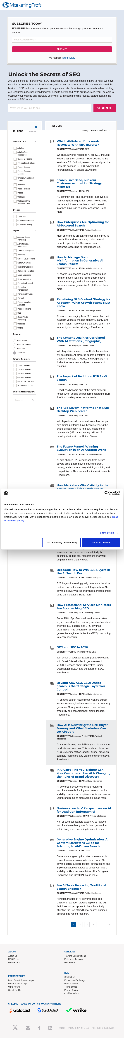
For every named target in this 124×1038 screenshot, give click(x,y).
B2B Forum (69, 962)
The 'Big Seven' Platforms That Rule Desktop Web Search (83, 409)
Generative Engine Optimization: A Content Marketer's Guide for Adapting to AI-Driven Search (82, 843)
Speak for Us (14, 990)
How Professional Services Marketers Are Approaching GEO (84, 606)
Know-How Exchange (74, 980)
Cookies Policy (71, 993)
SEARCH (104, 108)
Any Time (21, 353)
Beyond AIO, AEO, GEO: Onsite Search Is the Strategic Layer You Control (81, 686)
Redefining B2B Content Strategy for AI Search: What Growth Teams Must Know (83, 303)
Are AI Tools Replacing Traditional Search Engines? (81, 887)
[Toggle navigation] (117, 5)
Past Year (21, 349)
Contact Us (69, 977)
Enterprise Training (73, 959)
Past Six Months (24, 345)
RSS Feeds (13, 959)
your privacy (68, 57)
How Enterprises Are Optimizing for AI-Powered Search (83, 223)
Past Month (22, 341)
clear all (32, 131)
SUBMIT (62, 49)
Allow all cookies (101, 542)
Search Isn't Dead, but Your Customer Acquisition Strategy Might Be (79, 183)
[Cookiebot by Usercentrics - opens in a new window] (106, 493)
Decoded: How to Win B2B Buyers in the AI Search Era (83, 571)
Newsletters (14, 962)
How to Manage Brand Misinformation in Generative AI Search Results (80, 261)
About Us (12, 956)
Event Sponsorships (18, 983)
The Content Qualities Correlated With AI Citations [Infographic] (81, 339)
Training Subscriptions (75, 956)
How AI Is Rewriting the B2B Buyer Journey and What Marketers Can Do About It (82, 728)
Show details (107, 532)
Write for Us (14, 987)
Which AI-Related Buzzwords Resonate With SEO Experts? (78, 143)
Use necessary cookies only (61, 542)
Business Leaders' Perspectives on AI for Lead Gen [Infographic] (84, 810)
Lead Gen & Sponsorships (21, 980)
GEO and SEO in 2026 (72, 647)
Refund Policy (71, 983)
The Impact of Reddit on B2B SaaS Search (82, 378)
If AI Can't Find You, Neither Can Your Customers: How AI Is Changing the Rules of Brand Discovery (83, 773)
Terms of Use (70, 987)
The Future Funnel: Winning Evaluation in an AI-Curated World (82, 448)
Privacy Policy (71, 990)
